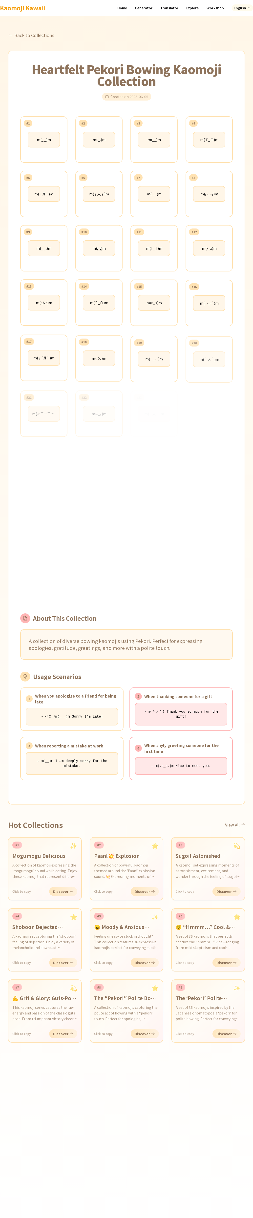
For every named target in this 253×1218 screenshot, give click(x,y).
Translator (169, 7)
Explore (192, 7)
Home (122, 7)
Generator (143, 7)
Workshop (215, 7)
